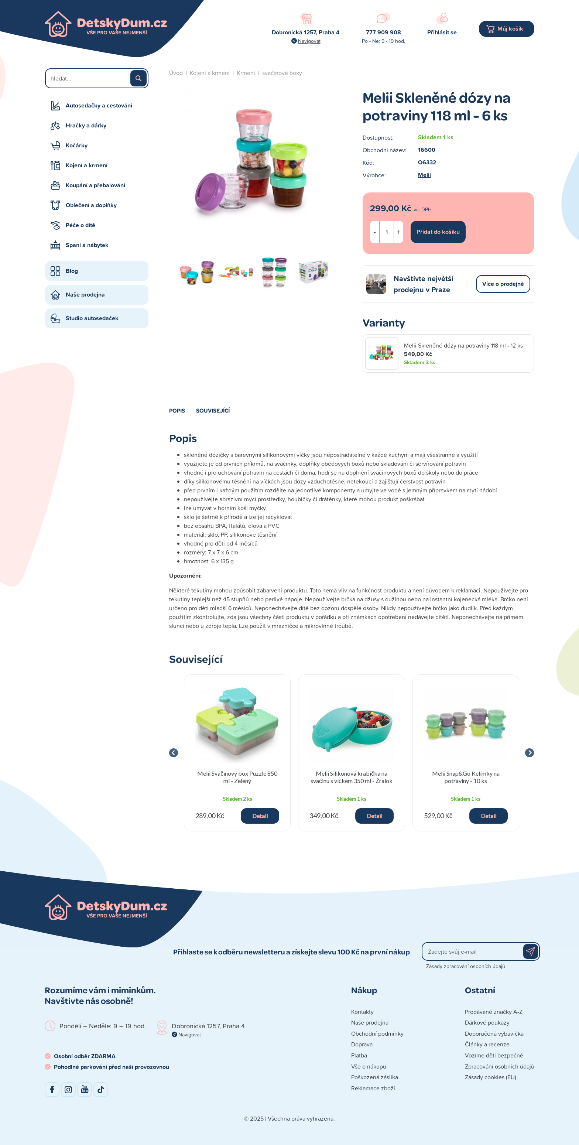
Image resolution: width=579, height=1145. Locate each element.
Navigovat (309, 40)
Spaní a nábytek (87, 245)
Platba (359, 1055)
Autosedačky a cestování (99, 105)
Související (213, 410)
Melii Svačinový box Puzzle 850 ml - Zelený (237, 777)
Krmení (246, 73)
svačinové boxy (282, 73)
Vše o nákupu (368, 1066)
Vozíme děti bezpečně (494, 1055)
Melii (424, 175)
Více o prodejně (503, 284)
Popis (177, 410)
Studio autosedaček (92, 318)
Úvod (176, 73)
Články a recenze (487, 1044)
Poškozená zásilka (374, 1077)
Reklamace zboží (373, 1088)
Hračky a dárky (86, 125)
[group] (237, 753)
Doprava (362, 1044)
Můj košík (510, 28)
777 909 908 (383, 32)
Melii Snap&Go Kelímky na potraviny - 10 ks (466, 777)
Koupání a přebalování (95, 185)
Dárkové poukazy (487, 1022)
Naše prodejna (85, 294)
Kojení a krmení (86, 165)
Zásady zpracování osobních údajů (465, 966)
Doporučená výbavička (494, 1033)
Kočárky (77, 145)
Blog (72, 271)
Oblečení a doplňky (91, 205)
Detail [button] (260, 815)
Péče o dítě (80, 225)
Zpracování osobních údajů (499, 1066)
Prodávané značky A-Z (494, 1012)
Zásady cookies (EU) (490, 1077)
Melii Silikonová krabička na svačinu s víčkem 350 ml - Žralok (352, 777)
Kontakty (362, 1012)
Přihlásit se (442, 32)
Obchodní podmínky (377, 1033)
